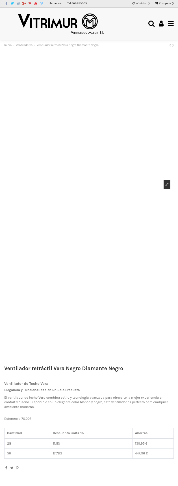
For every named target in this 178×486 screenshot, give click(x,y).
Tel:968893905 (77, 3)
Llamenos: (56, 3)
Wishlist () (140, 3)
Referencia (12, 419)
